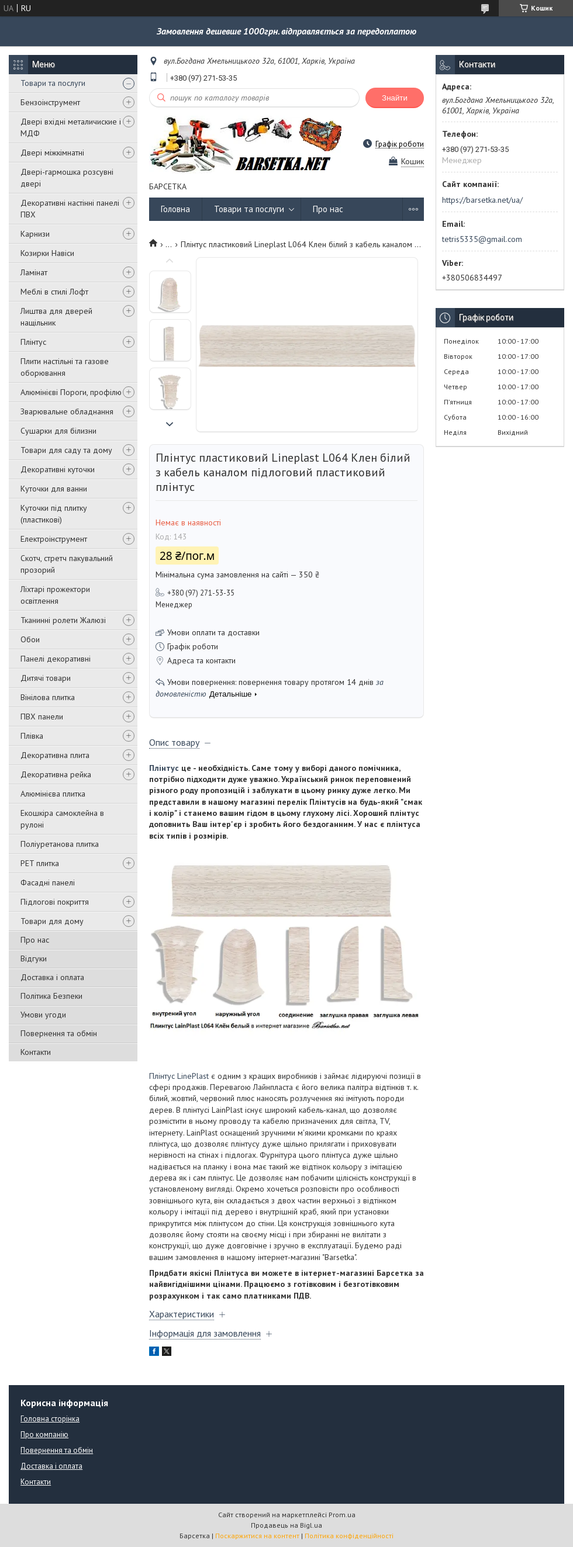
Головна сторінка (50, 1419)
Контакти (35, 1052)
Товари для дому (52, 921)
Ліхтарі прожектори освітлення (55, 595)
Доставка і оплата (52, 977)
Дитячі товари (45, 678)
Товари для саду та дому (66, 450)
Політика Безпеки (51, 996)
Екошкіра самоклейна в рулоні (62, 819)
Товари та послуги (52, 83)
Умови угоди (43, 1014)
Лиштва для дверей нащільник (56, 317)
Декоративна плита (54, 755)
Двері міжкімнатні (52, 152)
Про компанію (44, 1434)
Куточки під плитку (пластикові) (53, 514)
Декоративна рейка (55, 774)
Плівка (31, 736)
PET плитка (39, 863)
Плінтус (33, 342)
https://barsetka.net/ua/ (482, 200)
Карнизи (35, 234)
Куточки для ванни (53, 488)
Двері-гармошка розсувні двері (66, 178)
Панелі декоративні (55, 658)
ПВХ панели (41, 716)
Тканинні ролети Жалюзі (63, 620)
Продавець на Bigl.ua (286, 1525)
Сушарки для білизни (58, 430)
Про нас (34, 940)
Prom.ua (342, 1514)
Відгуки (33, 958)
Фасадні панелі (47, 882)
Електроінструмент (53, 539)
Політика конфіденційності (349, 1535)
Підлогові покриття (54, 902)
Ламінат (33, 272)
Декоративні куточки (57, 469)
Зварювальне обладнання (66, 411)
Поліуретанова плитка (59, 844)
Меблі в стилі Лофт (54, 291)
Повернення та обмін (58, 1033)
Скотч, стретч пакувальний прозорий (66, 564)
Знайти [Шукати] (395, 98)
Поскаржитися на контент (257, 1535)
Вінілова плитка (47, 697)
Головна (175, 209)
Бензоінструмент (50, 102)
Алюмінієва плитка (52, 793)
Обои (30, 639)
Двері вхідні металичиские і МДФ (70, 127)
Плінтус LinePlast (179, 1076)
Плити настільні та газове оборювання (64, 367)
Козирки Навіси (47, 253)
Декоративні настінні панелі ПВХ (69, 209)
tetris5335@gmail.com (482, 239)
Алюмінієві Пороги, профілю (71, 392)
